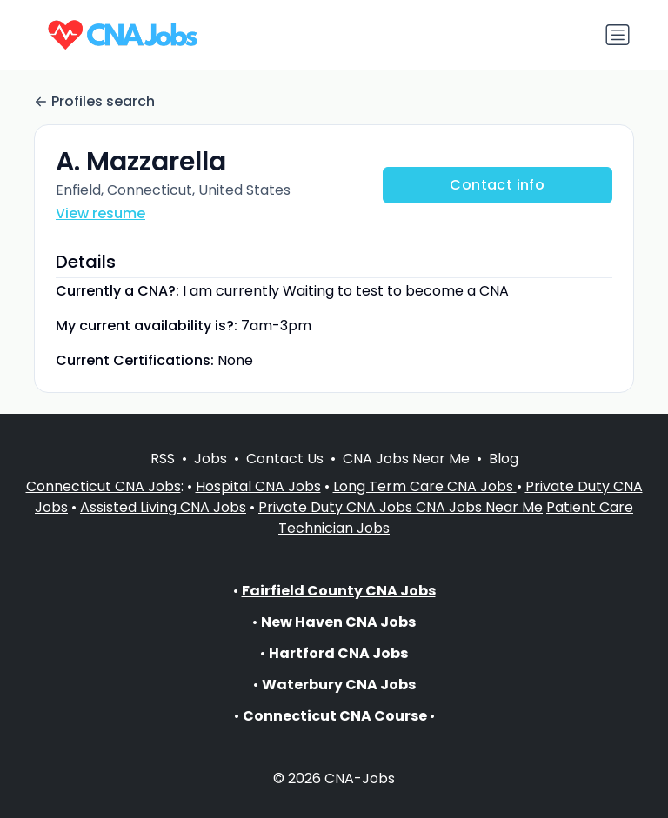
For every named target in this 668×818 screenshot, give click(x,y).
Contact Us (285, 459)
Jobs (210, 459)
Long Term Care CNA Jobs (425, 486)
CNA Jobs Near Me (406, 459)
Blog (503, 459)
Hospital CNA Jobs (258, 486)
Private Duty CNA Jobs (337, 507)
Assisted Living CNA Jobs (163, 507)
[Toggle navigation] (617, 34)
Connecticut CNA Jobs (103, 486)
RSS (162, 459)
